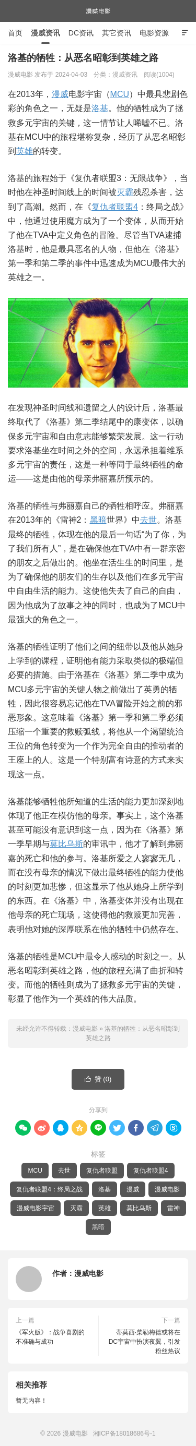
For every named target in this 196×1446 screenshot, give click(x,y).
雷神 (173, 1208)
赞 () (98, 1079)
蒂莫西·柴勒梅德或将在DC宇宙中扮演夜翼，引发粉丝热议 (144, 1342)
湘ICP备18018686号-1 (124, 1433)
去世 (148, 519)
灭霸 (125, 192)
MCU (119, 94)
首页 (15, 33)
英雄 (24, 151)
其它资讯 (116, 33)
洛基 (99, 108)
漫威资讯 (45, 33)
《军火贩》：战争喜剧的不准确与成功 (50, 1337)
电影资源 (154, 33)
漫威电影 (98, 11)
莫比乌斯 (66, 843)
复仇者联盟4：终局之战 (49, 1189)
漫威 (60, 94)
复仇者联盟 (102, 1170)
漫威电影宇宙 (35, 1208)
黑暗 (98, 519)
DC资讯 (81, 33)
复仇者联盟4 (114, 206)
